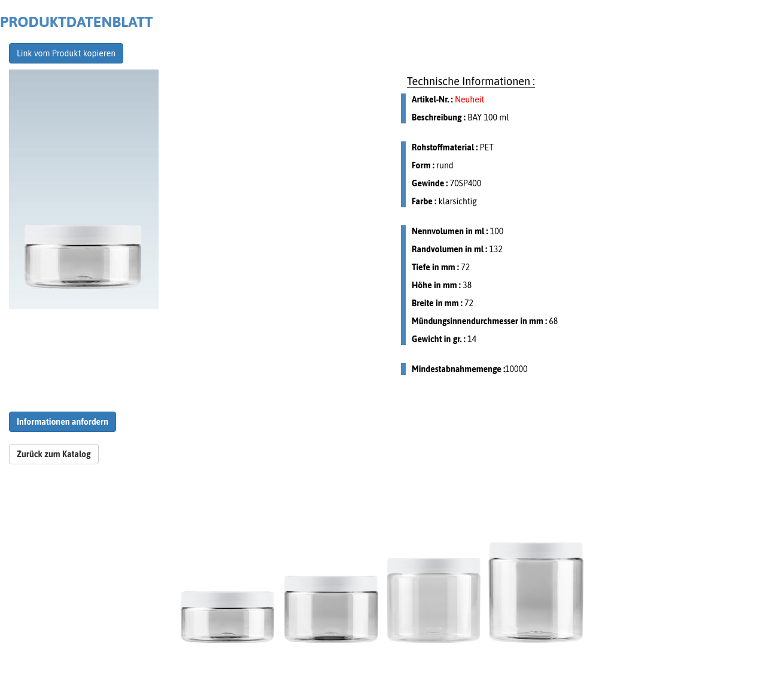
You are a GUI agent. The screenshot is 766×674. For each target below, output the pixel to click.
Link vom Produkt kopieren (66, 53)
